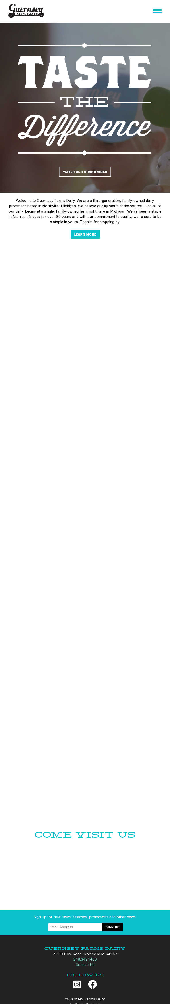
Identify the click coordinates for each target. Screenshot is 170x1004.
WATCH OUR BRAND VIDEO (85, 172)
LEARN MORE (85, 234)
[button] (157, 11)
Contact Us (85, 964)
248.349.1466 (85, 959)
